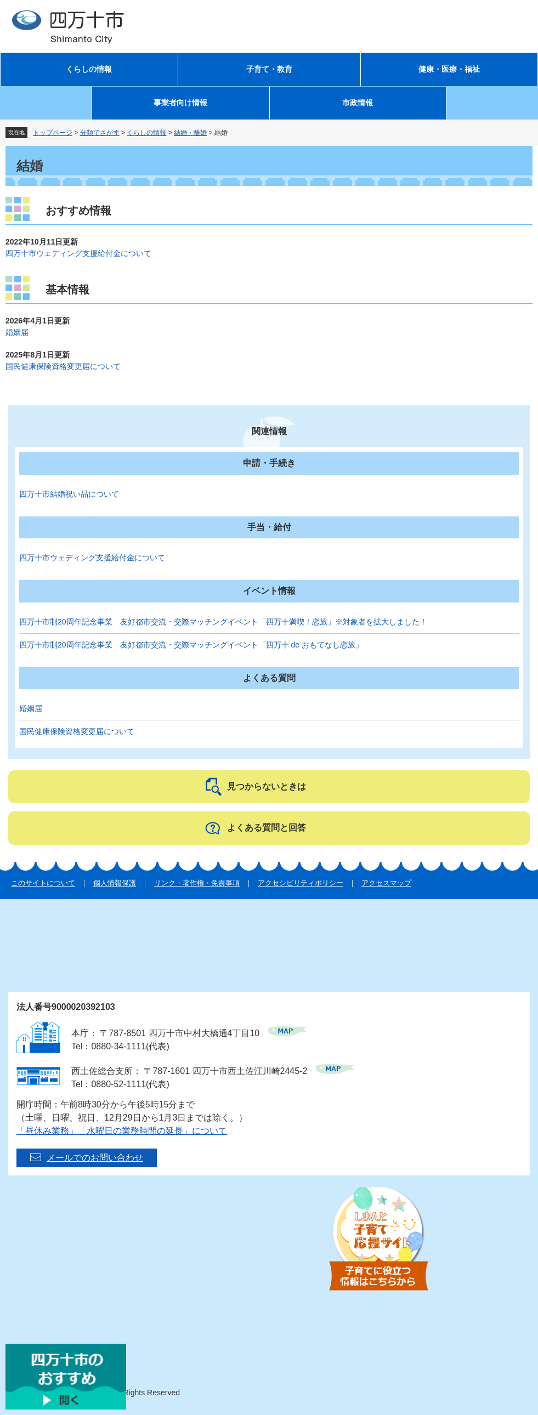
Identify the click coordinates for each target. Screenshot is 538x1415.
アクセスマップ (386, 883)
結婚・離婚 (190, 133)
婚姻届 (17, 332)
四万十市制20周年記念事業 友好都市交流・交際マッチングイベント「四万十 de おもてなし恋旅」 (191, 644)
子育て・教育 (269, 69)
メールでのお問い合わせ (95, 1157)
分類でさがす (100, 133)
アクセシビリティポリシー (300, 883)
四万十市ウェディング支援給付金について (78, 253)
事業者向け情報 (180, 103)
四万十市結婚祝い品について (69, 494)
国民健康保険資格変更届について (63, 366)
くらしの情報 (89, 69)
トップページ (52, 133)
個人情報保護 (114, 883)
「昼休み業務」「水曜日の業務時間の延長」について (121, 1130)
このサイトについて (43, 883)
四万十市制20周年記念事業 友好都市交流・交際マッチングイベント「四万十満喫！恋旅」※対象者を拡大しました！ (223, 621)
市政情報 (357, 103)
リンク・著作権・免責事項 (197, 883)
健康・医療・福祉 (449, 69)
